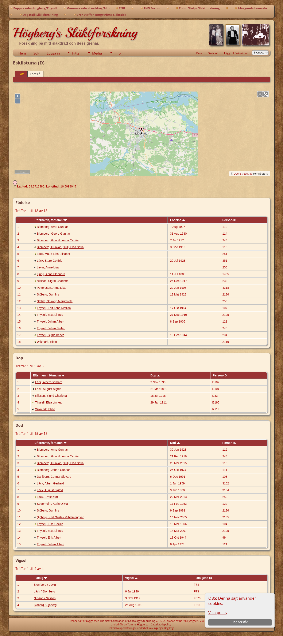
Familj (41, 578)
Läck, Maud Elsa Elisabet (53, 254)
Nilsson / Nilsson (44, 598)
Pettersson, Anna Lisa (51, 287)
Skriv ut (213, 53)
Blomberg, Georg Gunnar (53, 233)
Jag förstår (240, 622)
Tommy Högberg (137, 624)
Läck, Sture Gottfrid (49, 260)
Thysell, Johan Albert (50, 321)
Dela (199, 53)
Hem (22, 53)
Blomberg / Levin (45, 584)
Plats (21, 74)
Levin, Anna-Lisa (48, 267)
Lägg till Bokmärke (236, 53)
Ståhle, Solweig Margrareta (55, 301)
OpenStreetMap (243, 173)
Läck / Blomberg (44, 591)
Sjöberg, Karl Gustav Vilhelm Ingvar (60, 517)
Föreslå (35, 74)
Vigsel (131, 578)
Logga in (53, 53)
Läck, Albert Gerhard (48, 382)
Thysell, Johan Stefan (51, 328)
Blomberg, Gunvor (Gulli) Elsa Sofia (60, 247)
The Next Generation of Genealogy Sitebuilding (127, 621)
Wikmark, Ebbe (47, 341)
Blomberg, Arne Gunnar (52, 226)
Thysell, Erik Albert (49, 537)
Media (97, 53)
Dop (155, 375)
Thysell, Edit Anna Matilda (54, 308)
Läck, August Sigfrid (48, 389)
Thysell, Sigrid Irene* (50, 335)
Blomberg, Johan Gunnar (53, 470)
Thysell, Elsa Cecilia (50, 524)
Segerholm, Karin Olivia (52, 503)
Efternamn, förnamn (51, 220)
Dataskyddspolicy (161, 624)
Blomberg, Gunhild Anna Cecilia (58, 240)
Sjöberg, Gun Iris (48, 294)
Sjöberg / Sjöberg (45, 605)
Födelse (177, 220)
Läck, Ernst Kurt (47, 497)
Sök (36, 53)
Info (118, 53)
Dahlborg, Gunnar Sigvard (54, 476)
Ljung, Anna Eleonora (51, 274)
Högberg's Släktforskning (75, 32)
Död (175, 443)
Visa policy (217, 612)
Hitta (76, 53)
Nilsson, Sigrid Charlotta (53, 281)
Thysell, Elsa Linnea (50, 314)
